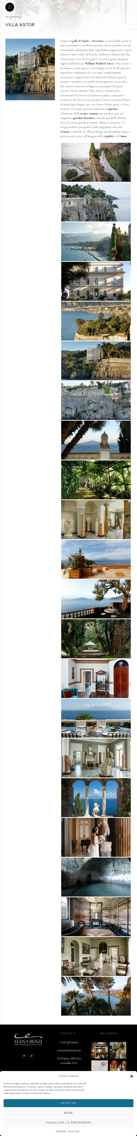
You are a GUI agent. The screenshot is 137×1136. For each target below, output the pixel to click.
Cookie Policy (61, 1131)
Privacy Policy (74, 1131)
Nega (68, 1113)
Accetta (68, 1103)
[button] (131, 1076)
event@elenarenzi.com (69, 1050)
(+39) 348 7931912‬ (69, 1042)
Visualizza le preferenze (68, 1122)
